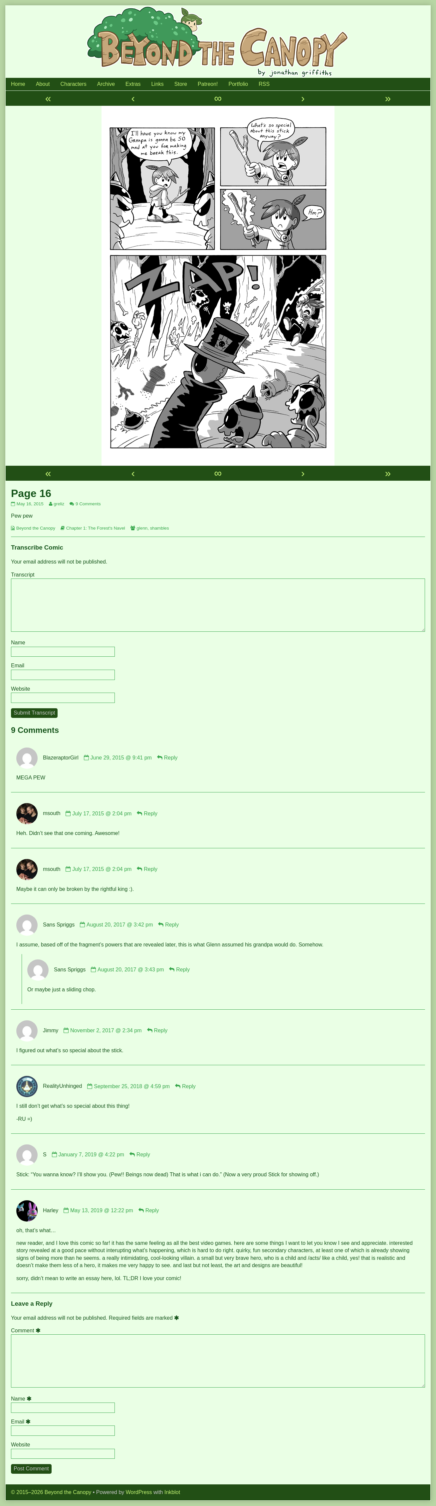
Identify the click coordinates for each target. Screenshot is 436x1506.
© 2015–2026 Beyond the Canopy (51, 1492)
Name (18, 642)
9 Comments (88, 503)
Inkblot (172, 1492)
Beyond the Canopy (35, 528)
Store (180, 84)
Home (18, 84)
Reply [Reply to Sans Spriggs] (172, 924)
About (43, 84)
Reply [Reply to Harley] (152, 1210)
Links (157, 84)
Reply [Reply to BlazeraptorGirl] (171, 757)
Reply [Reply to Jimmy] (160, 1030)
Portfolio (238, 84)
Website (20, 689)
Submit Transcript (34, 713)
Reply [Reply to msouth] (150, 813)
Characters (74, 84)
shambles (159, 528)
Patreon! (208, 84)
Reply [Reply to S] (143, 1154)
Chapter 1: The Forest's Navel (95, 528)
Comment (27, 1330)
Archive (106, 84)
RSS (264, 84)
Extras (132, 84)
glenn (142, 528)
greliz (58, 503)
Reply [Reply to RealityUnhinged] (189, 1086)
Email (17, 665)
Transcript (23, 575)
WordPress (139, 1492)
